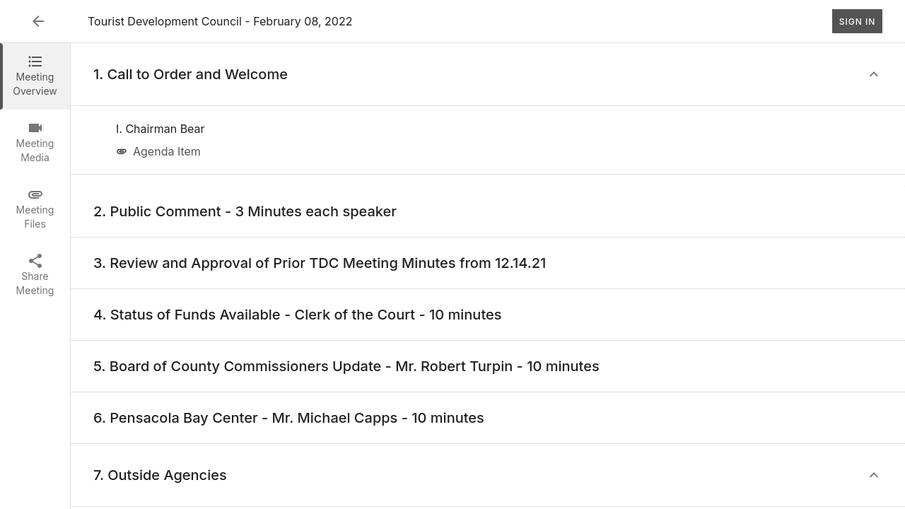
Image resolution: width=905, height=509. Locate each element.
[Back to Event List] (38, 21)
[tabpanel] (488, 276)
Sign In (857, 21)
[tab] (35, 76)
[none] (160, 128)
